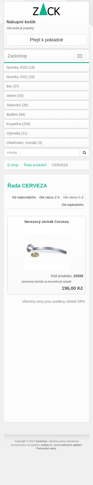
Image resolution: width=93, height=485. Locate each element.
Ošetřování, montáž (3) (24, 143)
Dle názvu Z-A (49, 197)
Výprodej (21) (16, 133)
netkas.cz (46, 444)
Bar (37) (12, 86)
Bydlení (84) (15, 114)
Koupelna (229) (18, 124)
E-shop (12, 165)
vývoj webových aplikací (68, 444)
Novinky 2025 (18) (20, 67)
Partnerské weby (46, 448)
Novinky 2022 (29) (20, 77)
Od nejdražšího (73, 205)
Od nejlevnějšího (24, 197)
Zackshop (17, 56)
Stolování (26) (17, 105)
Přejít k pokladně (46, 39)
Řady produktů (35, 165)
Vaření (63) (15, 96)
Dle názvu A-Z (73, 197)
